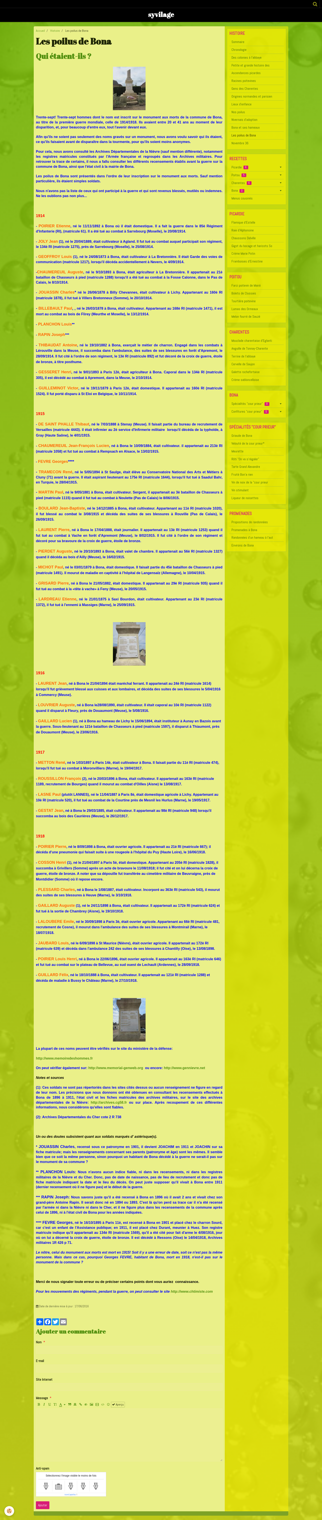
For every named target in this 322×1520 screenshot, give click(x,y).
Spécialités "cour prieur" (250, 403)
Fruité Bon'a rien (242, 474)
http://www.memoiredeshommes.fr (64, 1058)
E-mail (40, 1361)
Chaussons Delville (243, 238)
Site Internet (44, 1379)
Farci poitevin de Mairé (246, 285)
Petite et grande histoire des (250, 65)
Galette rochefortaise (245, 372)
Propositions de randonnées (249, 522)
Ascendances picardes (246, 73)
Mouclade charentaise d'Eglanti (251, 340)
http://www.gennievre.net (184, 1068)
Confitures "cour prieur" (250, 411)
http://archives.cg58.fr (109, 1102)
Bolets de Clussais (243, 293)
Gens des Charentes (244, 88)
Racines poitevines (243, 80)
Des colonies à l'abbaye (246, 57)
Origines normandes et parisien (251, 96)
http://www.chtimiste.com (192, 1291)
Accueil (40, 31)
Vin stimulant (240, 490)
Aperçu (118, 1404)
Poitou (238, 175)
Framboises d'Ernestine (247, 261)
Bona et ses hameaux (245, 127)
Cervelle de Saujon (243, 364)
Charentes (241, 183)
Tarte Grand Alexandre (245, 466)
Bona (237, 190)
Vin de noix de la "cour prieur (249, 482)
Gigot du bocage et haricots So (251, 246)
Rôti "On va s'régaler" (245, 459)
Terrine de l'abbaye (243, 356)
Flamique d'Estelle (243, 222)
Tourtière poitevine (243, 301)
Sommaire (237, 42)
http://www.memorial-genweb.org (115, 1068)
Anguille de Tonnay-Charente (249, 348)
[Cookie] (9, 1511)
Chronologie (239, 49)
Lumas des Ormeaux (244, 309)
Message (42, 1398)
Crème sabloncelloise (245, 379)
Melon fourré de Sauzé (245, 316)
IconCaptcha (70, 1494)
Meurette (237, 451)
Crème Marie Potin (243, 253)
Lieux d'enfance (241, 104)
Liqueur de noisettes (244, 498)
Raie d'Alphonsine (242, 230)
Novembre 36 (239, 143)
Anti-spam (42, 1468)
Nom (39, 1342)
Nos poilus (238, 112)
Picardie (239, 167)
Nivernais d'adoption (244, 119)
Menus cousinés (242, 198)
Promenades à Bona (244, 530)
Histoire (55, 31)
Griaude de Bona (241, 435)
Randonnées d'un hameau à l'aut (252, 537)
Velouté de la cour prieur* (248, 443)
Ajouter (42, 1505)
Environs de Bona (242, 545)
